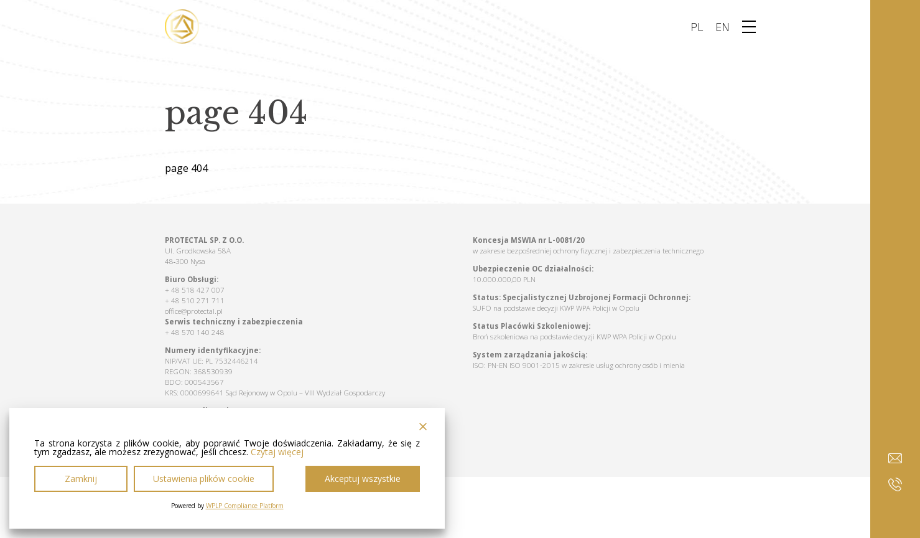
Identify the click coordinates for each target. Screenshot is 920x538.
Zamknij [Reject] (81, 478)
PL (696, 26)
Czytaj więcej (277, 452)
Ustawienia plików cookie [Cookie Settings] (203, 478)
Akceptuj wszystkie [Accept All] (363, 478)
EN (722, 26)
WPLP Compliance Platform (245, 505)
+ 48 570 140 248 (195, 332)
